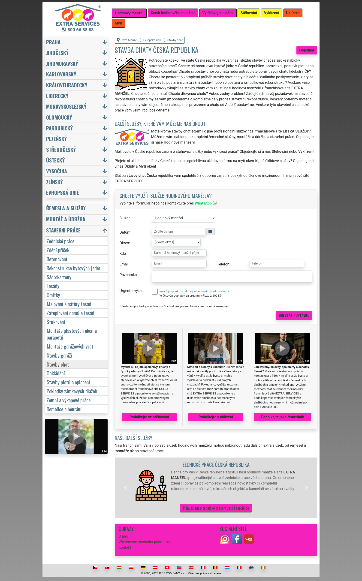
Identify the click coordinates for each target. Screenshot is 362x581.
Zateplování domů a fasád (70, 312)
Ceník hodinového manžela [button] (173, 13)
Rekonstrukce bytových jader (73, 268)
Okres (124, 243)
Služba (125, 218)
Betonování (57, 259)
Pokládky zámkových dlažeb (72, 391)
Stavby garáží (59, 355)
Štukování (56, 321)
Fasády (53, 285)
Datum (125, 232)
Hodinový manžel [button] (129, 13)
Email (124, 264)
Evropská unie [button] (62, 192)
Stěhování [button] (249, 13)
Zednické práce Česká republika (216, 464)
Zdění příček (58, 250)
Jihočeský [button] (57, 52)
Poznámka (128, 275)
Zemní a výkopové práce (68, 400)
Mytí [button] (118, 23)
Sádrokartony (59, 277)
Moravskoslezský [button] (66, 106)
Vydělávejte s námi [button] (217, 13)
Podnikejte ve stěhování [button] (149, 417)
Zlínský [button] (54, 182)
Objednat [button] (306, 50)
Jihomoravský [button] (62, 63)
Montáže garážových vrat (70, 346)
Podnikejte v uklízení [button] (216, 417)
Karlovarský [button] (61, 74)
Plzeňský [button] (56, 138)
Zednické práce (60, 241)
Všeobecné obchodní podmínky (144, 542)
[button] (125, 488)
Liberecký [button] (57, 95)
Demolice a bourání (64, 409)
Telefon (223, 264)
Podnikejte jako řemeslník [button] (282, 417)
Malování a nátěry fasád (69, 303)
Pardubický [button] (59, 128)
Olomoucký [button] (59, 117)
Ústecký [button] (55, 160)
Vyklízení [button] (271, 13)
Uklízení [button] (292, 13)
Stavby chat (58, 364)
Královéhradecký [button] (66, 85)
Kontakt (125, 547)
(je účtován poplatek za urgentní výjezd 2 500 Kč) (191, 295)
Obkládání (56, 373)
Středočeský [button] (61, 149)
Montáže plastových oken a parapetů (72, 334)
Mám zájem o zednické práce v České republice (216, 508)
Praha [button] (53, 42)
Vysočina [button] (56, 171)
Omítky (53, 294)
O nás (123, 536)
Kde (123, 253)
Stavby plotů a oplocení (68, 382)
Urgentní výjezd (132, 291)
